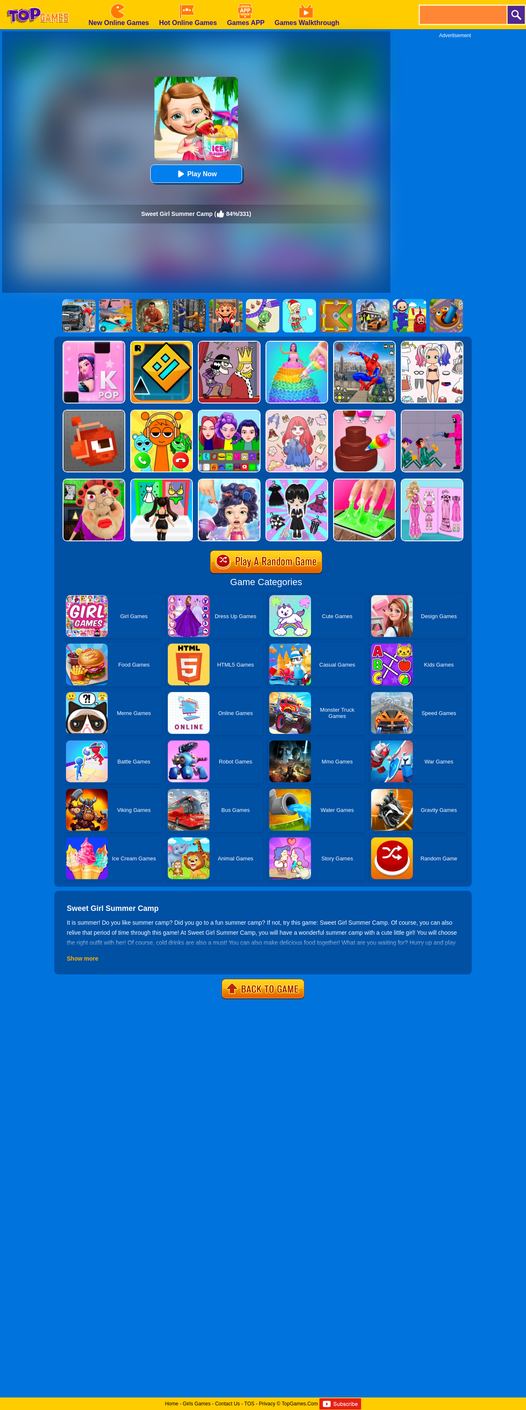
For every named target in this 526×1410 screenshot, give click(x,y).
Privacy (267, 1404)
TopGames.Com (300, 1404)
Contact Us (227, 1404)
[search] (462, 14)
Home (171, 1404)
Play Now (196, 174)
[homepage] (37, 3)
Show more (82, 958)
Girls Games (197, 1404)
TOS (249, 1404)
